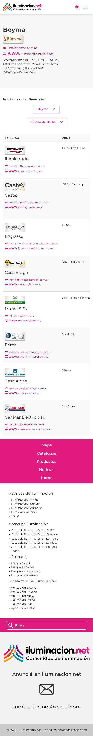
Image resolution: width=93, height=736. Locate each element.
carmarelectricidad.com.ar (28, 429)
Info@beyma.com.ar (20, 48)
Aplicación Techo (23, 608)
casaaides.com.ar (22, 393)
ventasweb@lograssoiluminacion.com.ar (32, 243)
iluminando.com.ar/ (23, 171)
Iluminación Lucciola (25, 504)
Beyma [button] (46, 109)
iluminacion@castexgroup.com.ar (27, 202)
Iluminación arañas (24, 575)
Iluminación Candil (24, 512)
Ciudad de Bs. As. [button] (46, 122)
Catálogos (46, 453)
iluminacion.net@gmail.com (46, 707)
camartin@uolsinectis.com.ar (25, 424)
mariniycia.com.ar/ (23, 320)
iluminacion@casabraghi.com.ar (26, 279)
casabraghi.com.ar (23, 284)
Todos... (16, 516)
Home (46, 478)
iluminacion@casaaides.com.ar (26, 388)
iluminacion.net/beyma (28, 54)
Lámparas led (20, 563)
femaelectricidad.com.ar (26, 356)
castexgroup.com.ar (24, 207)
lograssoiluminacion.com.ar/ (29, 248)
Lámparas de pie (22, 567)
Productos (46, 461)
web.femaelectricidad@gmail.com (28, 352)
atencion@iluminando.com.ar (25, 166)
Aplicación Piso (22, 604)
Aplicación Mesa (22, 596)
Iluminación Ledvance (26, 508)
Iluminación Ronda (24, 500)
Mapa (46, 445)
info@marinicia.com (19, 315)
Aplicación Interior (24, 591)
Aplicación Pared (23, 600)
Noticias (46, 469)
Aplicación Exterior (24, 587)
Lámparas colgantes (25, 571)
